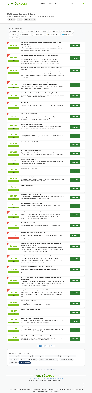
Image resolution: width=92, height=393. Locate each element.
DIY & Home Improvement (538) (53, 356)
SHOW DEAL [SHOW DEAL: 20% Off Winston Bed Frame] (75, 303)
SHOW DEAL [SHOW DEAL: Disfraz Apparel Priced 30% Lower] (75, 171)
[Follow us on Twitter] (83, 383)
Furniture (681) (39, 356)
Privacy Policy (59, 378)
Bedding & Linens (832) (27, 356)
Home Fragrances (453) (69, 356)
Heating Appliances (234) (66, 359)
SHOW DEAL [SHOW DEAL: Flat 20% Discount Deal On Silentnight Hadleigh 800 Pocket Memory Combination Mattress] (75, 58)
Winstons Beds (41, 31)
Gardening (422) (14, 359)
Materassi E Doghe (67, 31)
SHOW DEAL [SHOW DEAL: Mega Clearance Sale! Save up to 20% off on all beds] (75, 293)
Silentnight (14, 38)
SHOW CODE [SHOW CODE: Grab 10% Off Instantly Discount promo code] (75, 235)
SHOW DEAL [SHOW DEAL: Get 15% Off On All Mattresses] (75, 116)
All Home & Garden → (25, 362)
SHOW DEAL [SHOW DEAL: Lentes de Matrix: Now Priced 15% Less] (75, 136)
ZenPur (13, 34)
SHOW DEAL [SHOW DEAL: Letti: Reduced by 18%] (75, 188)
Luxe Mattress (38, 34)
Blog (56, 3)
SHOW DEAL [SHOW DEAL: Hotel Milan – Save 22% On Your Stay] (75, 197)
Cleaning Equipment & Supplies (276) (48, 359)
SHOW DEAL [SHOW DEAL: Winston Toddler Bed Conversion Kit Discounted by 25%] (75, 339)
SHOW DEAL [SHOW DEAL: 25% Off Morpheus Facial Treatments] (75, 127)
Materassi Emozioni (52, 34)
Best (50, 3)
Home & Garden (14, 8)
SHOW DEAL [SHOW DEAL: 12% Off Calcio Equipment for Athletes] (75, 206)
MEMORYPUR (67, 34)
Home (8, 8)
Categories (42, 3)
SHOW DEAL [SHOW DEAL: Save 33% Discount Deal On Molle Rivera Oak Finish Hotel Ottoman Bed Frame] (75, 215)
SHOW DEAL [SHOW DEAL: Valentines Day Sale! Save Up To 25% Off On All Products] (75, 269)
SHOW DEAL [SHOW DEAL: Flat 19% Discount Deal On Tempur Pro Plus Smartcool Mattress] (75, 259)
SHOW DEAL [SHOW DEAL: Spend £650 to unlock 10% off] (75, 225)
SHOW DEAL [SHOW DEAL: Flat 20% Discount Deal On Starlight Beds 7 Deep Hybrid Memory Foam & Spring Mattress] (75, 280)
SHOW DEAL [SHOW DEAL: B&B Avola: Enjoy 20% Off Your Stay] (75, 153)
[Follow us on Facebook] (83, 381)
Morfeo (54, 31)
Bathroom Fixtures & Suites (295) (29, 359)
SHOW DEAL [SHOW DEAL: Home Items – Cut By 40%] (75, 180)
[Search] (83, 3)
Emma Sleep (28, 31)
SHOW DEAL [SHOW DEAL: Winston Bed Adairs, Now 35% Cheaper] (75, 321)
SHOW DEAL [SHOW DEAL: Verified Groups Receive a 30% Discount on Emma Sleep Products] (75, 95)
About (30, 378)
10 (51, 346)
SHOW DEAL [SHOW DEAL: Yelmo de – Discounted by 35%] (75, 144)
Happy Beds (15, 31)
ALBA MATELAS (25, 34)
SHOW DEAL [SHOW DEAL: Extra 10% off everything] (75, 105)
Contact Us (37, 378)
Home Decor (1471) (14, 356)
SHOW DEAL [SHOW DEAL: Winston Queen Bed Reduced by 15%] (75, 312)
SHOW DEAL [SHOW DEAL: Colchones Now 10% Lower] (75, 162)
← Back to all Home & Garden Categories (46, 370)
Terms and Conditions (48, 378)
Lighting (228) (13, 362)
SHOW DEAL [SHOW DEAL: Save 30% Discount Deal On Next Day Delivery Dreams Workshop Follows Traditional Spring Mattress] (75, 246)
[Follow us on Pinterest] (83, 386)
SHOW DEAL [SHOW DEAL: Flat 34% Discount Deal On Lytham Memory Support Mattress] (75, 85)
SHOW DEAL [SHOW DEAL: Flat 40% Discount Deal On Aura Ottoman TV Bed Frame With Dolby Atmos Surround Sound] (75, 45)
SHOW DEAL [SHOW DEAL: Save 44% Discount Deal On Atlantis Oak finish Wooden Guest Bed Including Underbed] (75, 70)
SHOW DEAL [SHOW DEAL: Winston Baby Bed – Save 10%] (75, 330)
